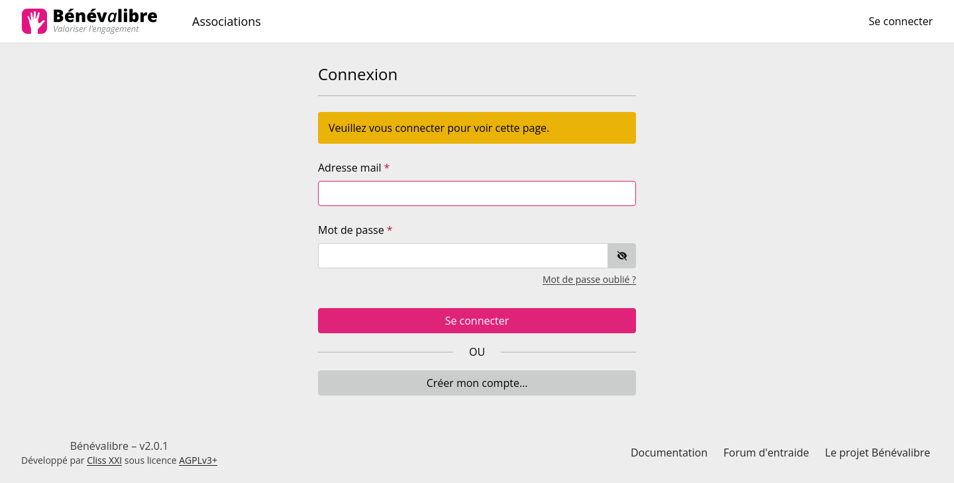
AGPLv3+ (198, 460)
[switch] (622, 255)
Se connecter (477, 320)
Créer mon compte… (477, 383)
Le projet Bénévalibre (877, 452)
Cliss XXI (104, 460)
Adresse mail (350, 167)
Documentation (669, 452)
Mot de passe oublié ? (589, 279)
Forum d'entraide (766, 452)
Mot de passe (351, 230)
